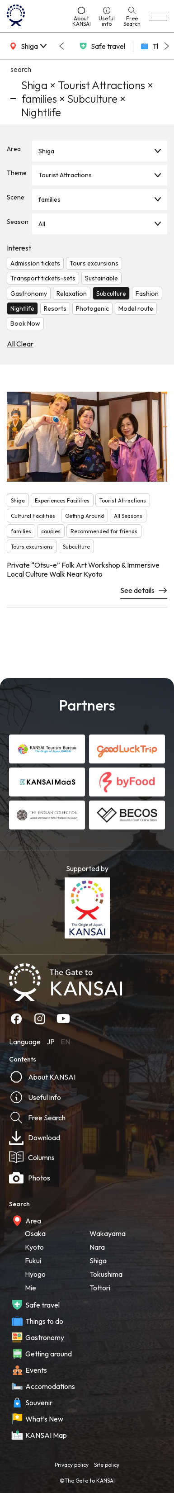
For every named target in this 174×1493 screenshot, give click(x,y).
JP (51, 1041)
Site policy (106, 1464)
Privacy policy (72, 1464)
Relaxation (71, 293)
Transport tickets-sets (42, 278)
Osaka (35, 1233)
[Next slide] (167, 46)
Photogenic (92, 308)
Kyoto (34, 1246)
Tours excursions (94, 263)
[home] (35, 16)
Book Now (25, 323)
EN (65, 1041)
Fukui (33, 1260)
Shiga (46, 151)
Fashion (147, 293)
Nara (97, 1246)
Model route (135, 308)
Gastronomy (28, 293)
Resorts (55, 308)
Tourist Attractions (65, 175)
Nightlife (22, 308)
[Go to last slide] (61, 46)
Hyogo (35, 1274)
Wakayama (107, 1233)
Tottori (99, 1287)
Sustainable (101, 278)
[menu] (158, 16)
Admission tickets (35, 263)
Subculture (111, 293)
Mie (30, 1287)
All (41, 224)
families (49, 199)
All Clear (20, 343)
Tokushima (105, 1274)
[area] (27, 46)
